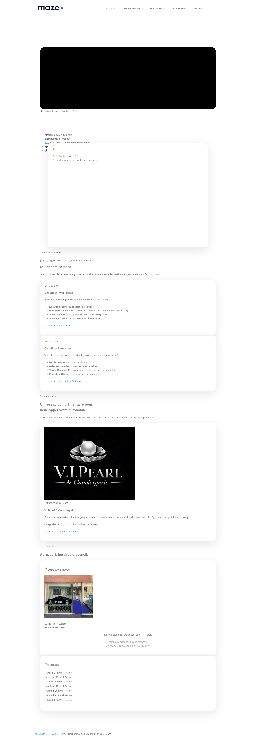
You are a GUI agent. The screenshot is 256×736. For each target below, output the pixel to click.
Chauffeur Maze (133, 8)
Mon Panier (179, 8)
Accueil (111, 8)
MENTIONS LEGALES (46, 734)
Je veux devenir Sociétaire (57, 325)
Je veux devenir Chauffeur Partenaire (63, 381)
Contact (197, 8)
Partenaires (157, 8)
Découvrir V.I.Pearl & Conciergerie (61, 531)
